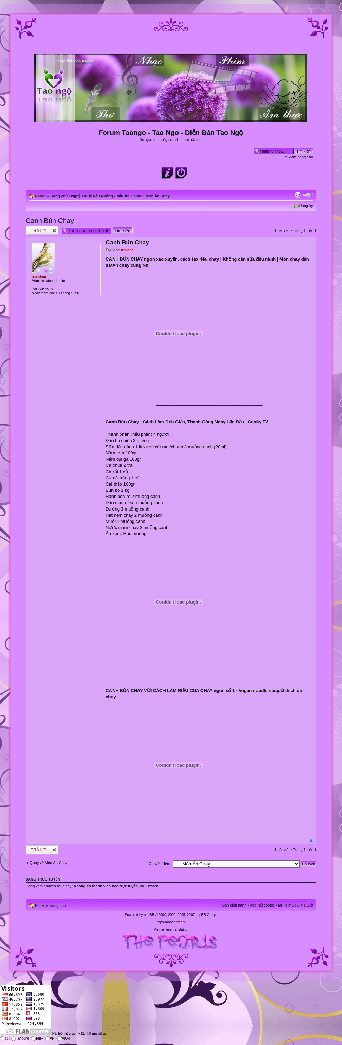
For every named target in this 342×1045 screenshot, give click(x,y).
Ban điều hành (234, 905)
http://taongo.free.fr (171, 922)
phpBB (149, 915)
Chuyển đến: (159, 864)
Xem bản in (297, 194)
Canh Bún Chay (50, 220)
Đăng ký (306, 205)
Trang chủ (59, 196)
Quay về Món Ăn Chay (49, 863)
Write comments (42, 230)
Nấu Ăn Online (129, 196)
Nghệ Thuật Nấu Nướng (92, 196)
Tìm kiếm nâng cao (297, 157)
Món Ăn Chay (158, 196)
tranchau (128, 250)
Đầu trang (311, 840)
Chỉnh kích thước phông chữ (308, 194)
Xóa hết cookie (262, 905)
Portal (40, 196)
